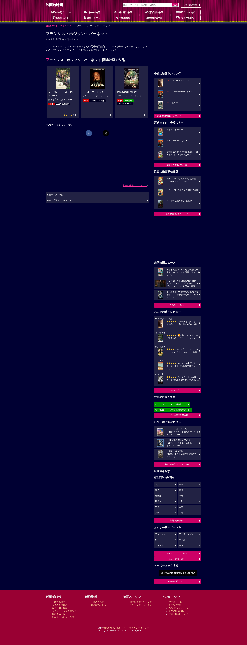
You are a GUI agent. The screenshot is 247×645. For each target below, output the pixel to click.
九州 (157, 513)
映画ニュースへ (177, 305)
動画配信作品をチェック (177, 214)
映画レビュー (177, 390)
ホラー (182, 545)
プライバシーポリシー (138, 627)
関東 (181, 485)
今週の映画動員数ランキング (168, 116)
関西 (157, 490)
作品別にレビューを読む (64, 617)
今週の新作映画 (123, 12)
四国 (181, 507)
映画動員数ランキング (141, 602)
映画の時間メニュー (61, 12)
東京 (157, 485)
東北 (181, 496)
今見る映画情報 (176, 611)
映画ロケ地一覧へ (177, 559)
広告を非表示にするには (135, 185)
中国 (157, 507)
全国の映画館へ (177, 520)
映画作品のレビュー (62, 614)
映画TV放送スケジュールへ (176, 464)
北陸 (181, 501)
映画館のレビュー (100, 605)
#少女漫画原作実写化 (179, 410)
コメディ (159, 545)
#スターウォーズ (162, 404)
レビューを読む (185, 17)
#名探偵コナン (180, 404)
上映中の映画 (92, 12)
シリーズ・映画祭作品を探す (177, 415)
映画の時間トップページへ (59, 200)
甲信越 (158, 501)
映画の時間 (51, 25)
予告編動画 (123, 17)
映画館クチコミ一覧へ (177, 553)
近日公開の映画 (154, 12)
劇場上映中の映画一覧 (177, 165)
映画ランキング (185, 12)
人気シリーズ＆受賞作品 (64, 611)
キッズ (182, 540)
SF (156, 540)
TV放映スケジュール (179, 608)
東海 (181, 490)
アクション (160, 534)
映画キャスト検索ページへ (59, 195)
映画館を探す (61, 17)
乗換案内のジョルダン (114, 627)
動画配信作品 (154, 17)
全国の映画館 (97, 602)
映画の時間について (177, 581)
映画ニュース (92, 17)
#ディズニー (160, 410)
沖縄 (181, 513)
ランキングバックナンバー (143, 605)
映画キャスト (66, 25)
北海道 (158, 496)
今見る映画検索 (190, 5)
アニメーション (186, 534)
